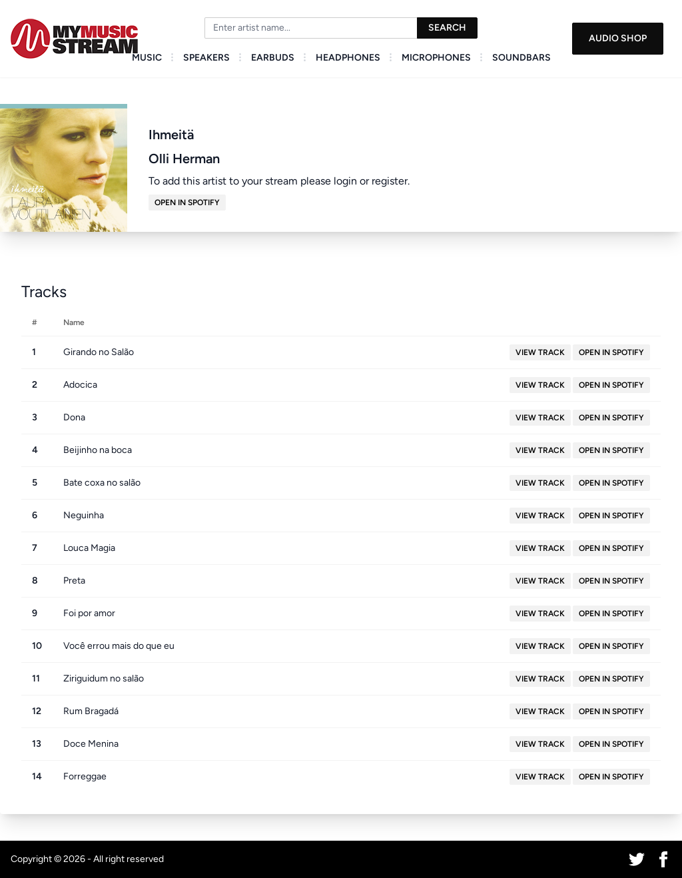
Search (447, 27)
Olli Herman (184, 159)
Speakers (206, 57)
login (345, 181)
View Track (540, 352)
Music (147, 57)
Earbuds (272, 57)
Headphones (348, 57)
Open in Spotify (187, 202)
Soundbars (521, 57)
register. (391, 181)
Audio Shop (618, 38)
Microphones (436, 57)
